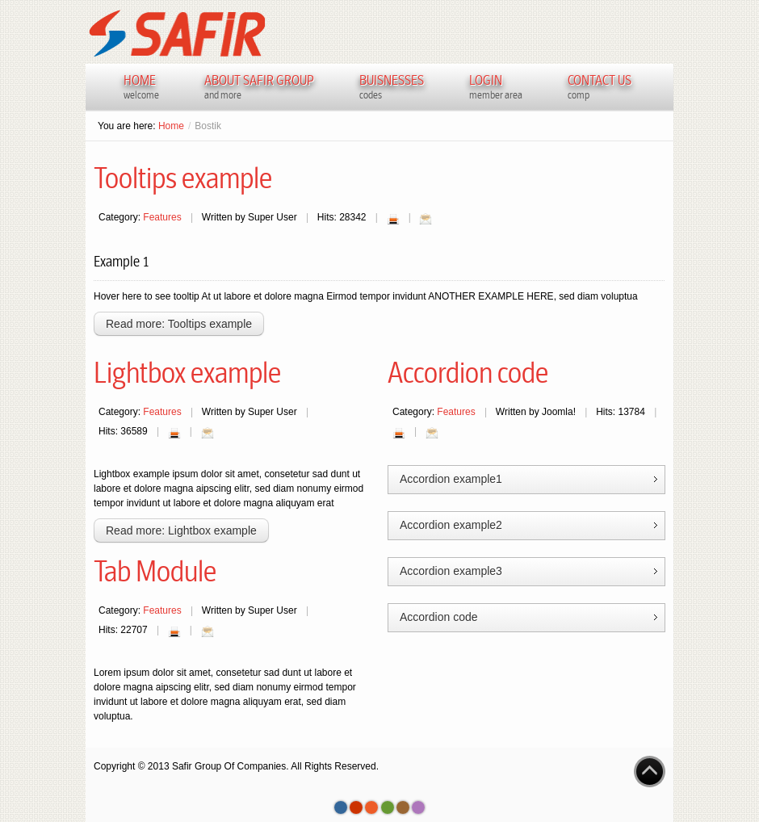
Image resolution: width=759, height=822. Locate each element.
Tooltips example (183, 178)
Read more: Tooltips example (179, 323)
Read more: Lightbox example (181, 530)
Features (162, 217)
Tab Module (155, 571)
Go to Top (649, 771)
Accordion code (468, 373)
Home (171, 126)
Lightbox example (187, 373)
